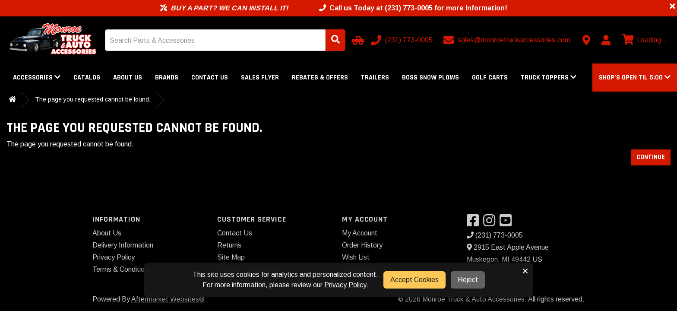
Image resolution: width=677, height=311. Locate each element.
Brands (166, 77)
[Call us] (402, 40)
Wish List (356, 257)
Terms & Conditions (122, 269)
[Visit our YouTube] (508, 223)
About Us (127, 77)
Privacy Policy (113, 257)
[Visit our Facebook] (475, 223)
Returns (229, 245)
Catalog (86, 77)
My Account (359, 233)
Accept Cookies (414, 279)
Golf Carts (490, 77)
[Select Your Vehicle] (356, 40)
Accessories (36, 77)
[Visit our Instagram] (491, 223)
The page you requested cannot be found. (93, 99)
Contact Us (209, 77)
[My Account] (606, 40)
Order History (362, 245)
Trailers (375, 77)
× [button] (525, 270)
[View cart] (644, 40)
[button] (634, 77)
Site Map (231, 257)
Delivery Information (122, 245)
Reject (468, 279)
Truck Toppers (548, 77)
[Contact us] (586, 40)
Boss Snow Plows (430, 77)
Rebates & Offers (320, 77)
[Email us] (507, 40)
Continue (650, 157)
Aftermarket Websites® (168, 299)
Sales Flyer (260, 77)
